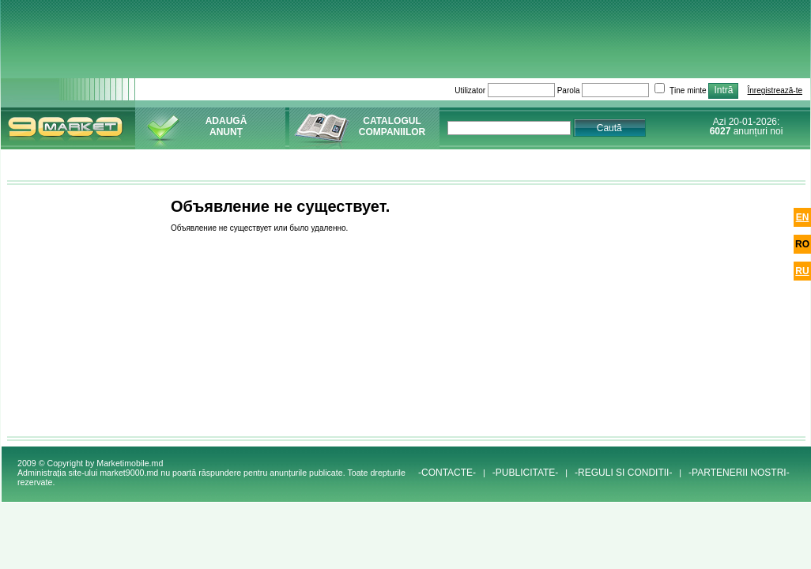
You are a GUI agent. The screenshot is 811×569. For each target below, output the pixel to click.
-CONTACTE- (447, 472)
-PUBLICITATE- (525, 472)
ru (802, 271)
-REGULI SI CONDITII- (623, 472)
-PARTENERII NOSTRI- (739, 472)
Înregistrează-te (775, 90)
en (802, 217)
